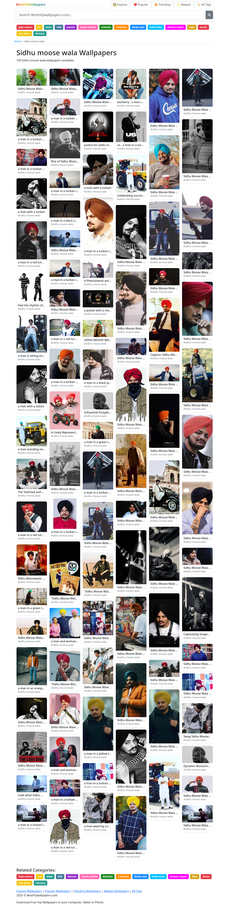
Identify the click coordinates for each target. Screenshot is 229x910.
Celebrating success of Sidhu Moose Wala (145, 195)
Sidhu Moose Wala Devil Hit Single (173, 680)
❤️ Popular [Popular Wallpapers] (141, 4)
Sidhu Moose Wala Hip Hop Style (205, 796)
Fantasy (40, 883)
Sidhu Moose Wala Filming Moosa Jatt (142, 491)
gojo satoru (25, 27)
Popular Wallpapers (58, 891)
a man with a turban (31, 212)
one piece (24, 33)
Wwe (50, 876)
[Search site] (111, 15)
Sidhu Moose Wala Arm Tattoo (203, 538)
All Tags (137, 891)
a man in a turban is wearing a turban (109, 251)
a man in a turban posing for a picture (76, 118)
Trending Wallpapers (87, 891)
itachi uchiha (88, 27)
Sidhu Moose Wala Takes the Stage (41, 89)
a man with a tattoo (31, 406)
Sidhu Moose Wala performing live (107, 638)
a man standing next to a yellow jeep (42, 449)
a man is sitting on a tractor (36, 356)
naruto (71, 27)
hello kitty (156, 27)
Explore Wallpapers (29, 891)
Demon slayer (178, 876)
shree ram (138, 27)
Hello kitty (158, 876)
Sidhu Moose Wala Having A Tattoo (140, 786)
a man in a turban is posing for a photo (77, 532)
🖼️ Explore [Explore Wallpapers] (120, 4)
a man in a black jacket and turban (107, 383)
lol (39, 27)
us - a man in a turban (132, 145)
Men (194, 876)
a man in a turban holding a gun (105, 492)
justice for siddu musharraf (102, 145)
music (203, 27)
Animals (108, 876)
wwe (48, 27)
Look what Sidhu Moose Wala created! (43, 795)
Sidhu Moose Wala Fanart (134, 424)
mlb (59, 27)
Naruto (72, 876)
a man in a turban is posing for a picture (45, 825)
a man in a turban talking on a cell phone (111, 783)
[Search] (209, 15)
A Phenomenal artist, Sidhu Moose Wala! (111, 281)
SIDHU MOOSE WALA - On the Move (108, 340)
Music (206, 876)
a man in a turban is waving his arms (75, 191)
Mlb (60, 876)
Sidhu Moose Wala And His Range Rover (177, 259)
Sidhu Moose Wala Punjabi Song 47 (173, 288)
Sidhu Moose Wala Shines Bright (105, 687)
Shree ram (140, 876)
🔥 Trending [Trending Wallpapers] (162, 4)
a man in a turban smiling (68, 382)
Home (17, 41)
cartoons (121, 27)
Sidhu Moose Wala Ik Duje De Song (140, 358)
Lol (39, 876)
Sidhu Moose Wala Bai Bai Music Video (176, 517)
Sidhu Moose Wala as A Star (69, 309)
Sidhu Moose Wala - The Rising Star (107, 543)
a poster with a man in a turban (105, 310)
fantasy (39, 33)
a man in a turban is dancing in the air (76, 280)
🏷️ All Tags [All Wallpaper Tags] (204, 4)
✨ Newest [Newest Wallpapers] (184, 4)
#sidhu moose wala (29, 92)
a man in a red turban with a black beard (78, 847)
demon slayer (175, 27)
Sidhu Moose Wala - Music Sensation (108, 102)
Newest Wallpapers (116, 891)
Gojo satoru (25, 876)
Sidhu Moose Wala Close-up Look (205, 339)
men (192, 27)
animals (106, 27)
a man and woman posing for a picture (77, 770)
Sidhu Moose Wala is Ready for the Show (78, 489)
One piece (24, 883)
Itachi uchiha (90, 876)
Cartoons (123, 876)
